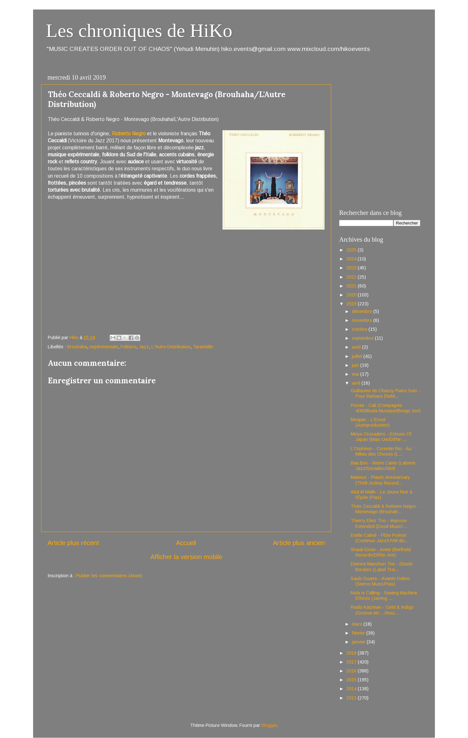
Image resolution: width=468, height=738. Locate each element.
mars (357, 624)
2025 (352, 249)
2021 (352, 285)
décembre (362, 311)
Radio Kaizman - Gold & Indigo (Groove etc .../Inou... (382, 610)
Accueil (186, 542)
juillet (357, 356)
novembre (362, 320)
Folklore (128, 346)
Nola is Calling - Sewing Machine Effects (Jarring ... (384, 595)
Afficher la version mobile (186, 556)
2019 (352, 303)
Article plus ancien (299, 542)
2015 (352, 679)
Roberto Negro (129, 133)
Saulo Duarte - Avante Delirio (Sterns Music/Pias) (380, 581)
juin (356, 365)
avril (357, 383)
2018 (352, 653)
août (357, 347)
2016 (352, 670)
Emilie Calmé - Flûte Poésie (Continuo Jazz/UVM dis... (380, 538)
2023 (352, 267)
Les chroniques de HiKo (139, 30)
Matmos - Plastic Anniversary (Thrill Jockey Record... (380, 480)
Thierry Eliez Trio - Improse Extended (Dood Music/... (379, 523)
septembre (363, 338)
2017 (352, 661)
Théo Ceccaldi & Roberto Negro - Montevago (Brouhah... (385, 509)
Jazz (144, 346)
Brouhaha (77, 346)
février (359, 632)
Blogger (269, 725)
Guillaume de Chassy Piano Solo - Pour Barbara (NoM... (385, 393)
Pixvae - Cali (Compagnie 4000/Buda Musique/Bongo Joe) (385, 408)
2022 (352, 277)
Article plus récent (73, 542)
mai (356, 374)
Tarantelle (203, 346)
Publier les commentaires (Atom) (109, 575)
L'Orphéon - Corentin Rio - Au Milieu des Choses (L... (381, 451)
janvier (359, 641)
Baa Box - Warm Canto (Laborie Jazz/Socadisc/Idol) (383, 465)
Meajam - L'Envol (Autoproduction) (370, 422)
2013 (352, 697)
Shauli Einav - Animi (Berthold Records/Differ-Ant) (381, 552)
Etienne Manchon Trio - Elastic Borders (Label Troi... (382, 566)
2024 (352, 258)
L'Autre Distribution (170, 346)
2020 (352, 294)
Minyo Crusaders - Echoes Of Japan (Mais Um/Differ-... (381, 436)
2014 (352, 688)
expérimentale (104, 346)
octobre (360, 329)
